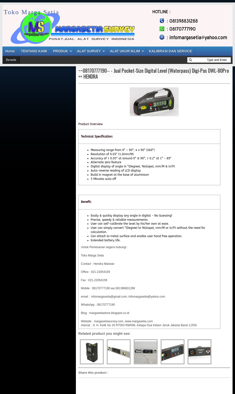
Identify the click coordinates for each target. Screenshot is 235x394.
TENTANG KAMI (34, 51)
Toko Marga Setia (31, 12)
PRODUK (60, 51)
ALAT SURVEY (89, 51)
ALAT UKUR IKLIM (125, 51)
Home (10, 51)
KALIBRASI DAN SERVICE (170, 51)
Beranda (11, 60)
